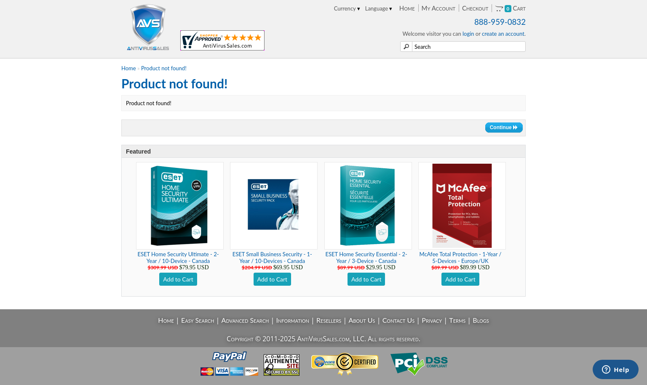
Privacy (432, 320)
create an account (503, 33)
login (468, 33)
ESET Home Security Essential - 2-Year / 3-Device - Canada (366, 257)
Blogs (481, 320)
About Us (361, 320)
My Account (438, 8)
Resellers (328, 320)
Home (407, 8)
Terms (457, 320)
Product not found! (164, 68)
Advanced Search (245, 320)
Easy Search (197, 320)
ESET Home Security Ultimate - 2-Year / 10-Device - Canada (178, 257)
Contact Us (398, 320)
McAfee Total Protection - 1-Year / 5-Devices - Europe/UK (461, 257)
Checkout (475, 8)
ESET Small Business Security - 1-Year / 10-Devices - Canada (272, 257)
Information (292, 320)
